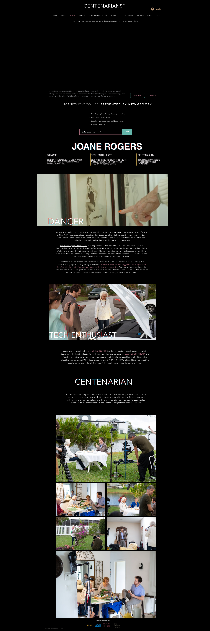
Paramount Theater (124, 235)
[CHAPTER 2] (137, 95)
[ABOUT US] (153, 95)
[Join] (127, 132)
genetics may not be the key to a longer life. (98, 267)
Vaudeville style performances (73, 246)
